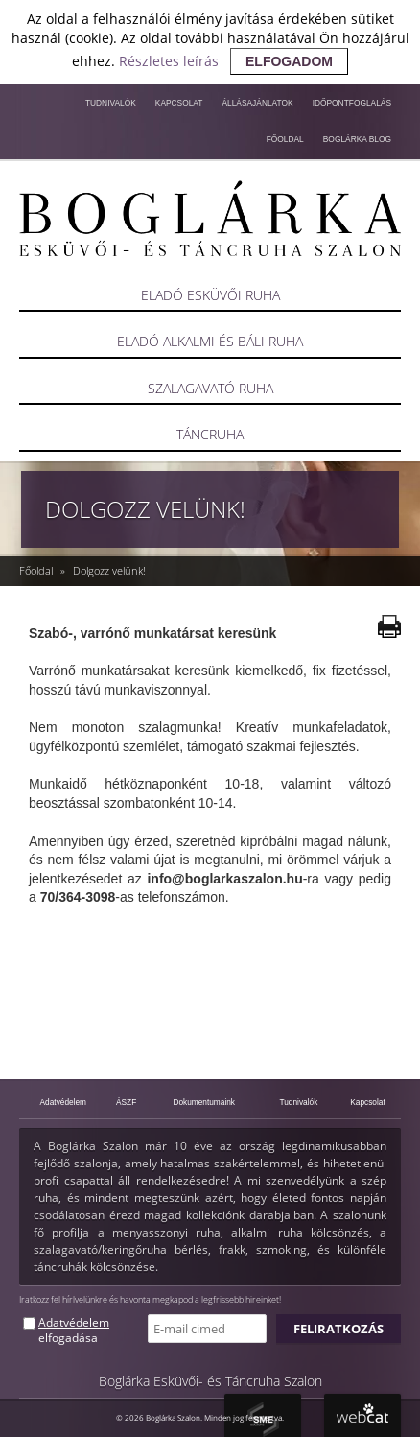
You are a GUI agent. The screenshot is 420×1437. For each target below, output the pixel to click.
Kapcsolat (179, 102)
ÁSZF (126, 1102)
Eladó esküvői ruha (210, 295)
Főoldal (285, 139)
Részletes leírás (169, 61)
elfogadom (289, 61)
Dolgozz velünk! (109, 570)
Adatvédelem (63, 1102)
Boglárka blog (357, 139)
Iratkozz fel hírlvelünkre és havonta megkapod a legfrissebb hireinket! (150, 1299)
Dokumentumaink (204, 1102)
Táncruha (210, 434)
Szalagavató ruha (210, 388)
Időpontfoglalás (352, 102)
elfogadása (68, 1338)
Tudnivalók (110, 102)
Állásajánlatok (257, 102)
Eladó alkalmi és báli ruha (210, 341)
